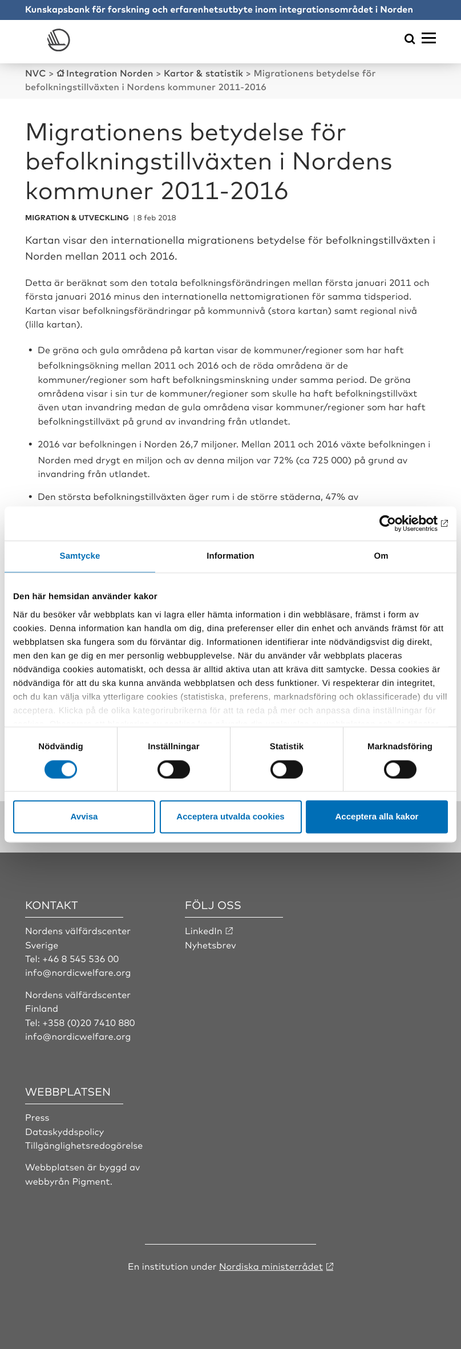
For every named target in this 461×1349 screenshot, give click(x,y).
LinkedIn (204, 930)
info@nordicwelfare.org (78, 972)
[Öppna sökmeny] (410, 40)
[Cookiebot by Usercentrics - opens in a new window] (398, 523)
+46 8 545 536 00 (80, 958)
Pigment (91, 1180)
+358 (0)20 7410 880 (88, 1022)
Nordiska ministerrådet (271, 1265)
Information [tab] (230, 556)
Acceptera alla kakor (377, 817)
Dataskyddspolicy (64, 1131)
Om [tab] (381, 556)
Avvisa (84, 817)
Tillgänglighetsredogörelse (84, 1144)
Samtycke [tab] (80, 556)
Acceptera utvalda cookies (230, 817)
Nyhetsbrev (210, 944)
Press (37, 1116)
